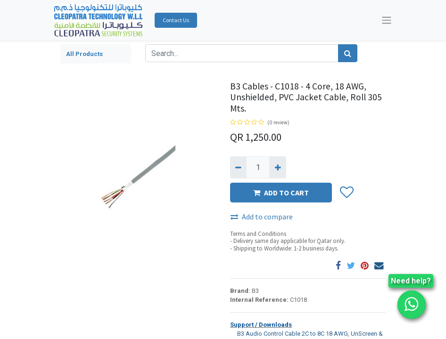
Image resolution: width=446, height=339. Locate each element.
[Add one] (277, 167)
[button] (346, 192)
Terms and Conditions (258, 234)
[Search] (347, 53)
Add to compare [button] (262, 216)
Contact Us (176, 20)
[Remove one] (238, 167)
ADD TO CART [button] (281, 192)
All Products (84, 53)
